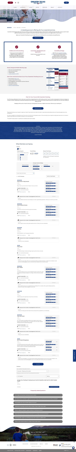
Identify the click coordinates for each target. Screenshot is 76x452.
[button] (38, 395)
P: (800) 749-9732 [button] (10, 450)
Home (15, 7)
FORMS (40, 450)
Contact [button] (60, 7)
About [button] (52, 7)
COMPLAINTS (35, 450)
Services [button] (45, 7)
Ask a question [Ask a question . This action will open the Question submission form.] (23, 27)
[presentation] (74, 441)
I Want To (66, 450)
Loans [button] (30, 7)
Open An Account (38, 37)
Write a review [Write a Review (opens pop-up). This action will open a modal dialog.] (19, 27)
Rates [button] (37, 7)
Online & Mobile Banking (13, 85)
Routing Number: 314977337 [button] (19, 450)
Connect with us (74, 355)
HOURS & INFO (28, 450)
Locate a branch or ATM (13, 73)
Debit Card (16, 78)
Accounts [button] (22, 7)
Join (66, 2)
